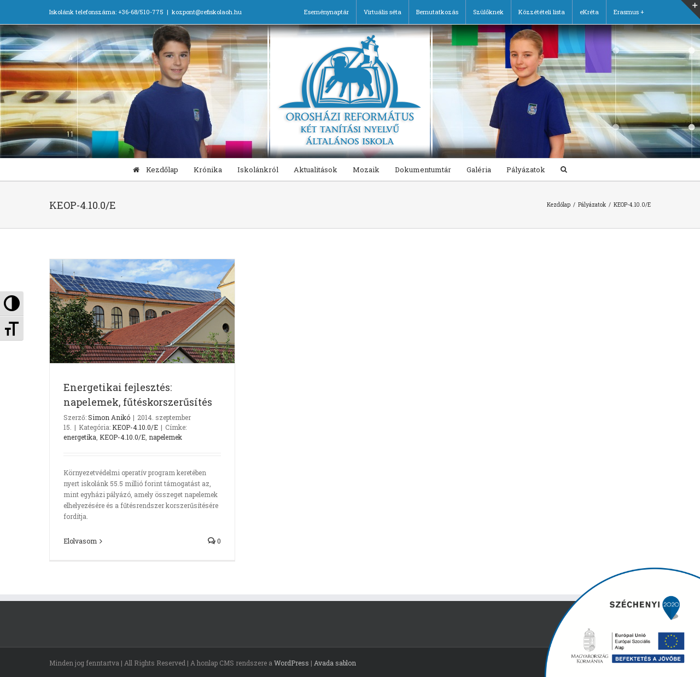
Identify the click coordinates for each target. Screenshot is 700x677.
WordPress (291, 662)
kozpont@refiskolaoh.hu (207, 12)
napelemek (165, 437)
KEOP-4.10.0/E (135, 427)
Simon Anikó (109, 417)
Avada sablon (335, 662)
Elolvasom (80, 540)
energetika (79, 437)
